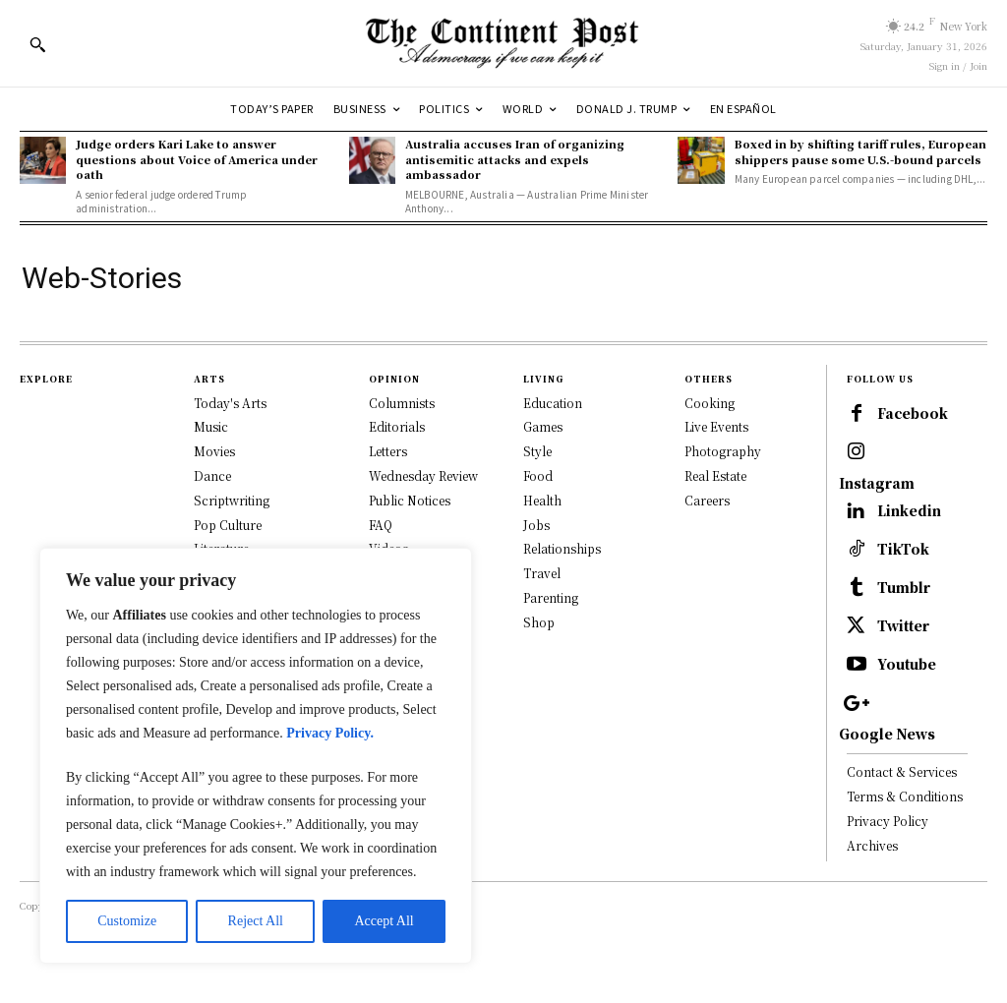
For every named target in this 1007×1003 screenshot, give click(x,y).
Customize (126, 921)
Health (542, 500)
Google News (887, 778)
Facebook (876, 448)
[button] (37, 44)
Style (537, 450)
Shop (539, 622)
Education (552, 402)
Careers (707, 500)
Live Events (716, 426)
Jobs (536, 524)
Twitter (907, 663)
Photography (722, 450)
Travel (542, 572)
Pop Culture (228, 524)
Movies (214, 450)
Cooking (709, 402)
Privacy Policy (887, 864)
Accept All (383, 921)
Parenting (550, 597)
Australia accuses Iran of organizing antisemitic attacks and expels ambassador (514, 159)
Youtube (910, 704)
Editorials (397, 426)
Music (211, 426)
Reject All (255, 921)
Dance (212, 475)
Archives (872, 888)
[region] (255, 756)
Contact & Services (902, 815)
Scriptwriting (231, 500)
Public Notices (409, 500)
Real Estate (715, 475)
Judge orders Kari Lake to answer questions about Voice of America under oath (197, 159)
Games (543, 426)
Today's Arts (230, 402)
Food (538, 475)
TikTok (906, 580)
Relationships (562, 548)
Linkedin (912, 539)
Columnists (402, 402)
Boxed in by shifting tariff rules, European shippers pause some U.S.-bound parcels (860, 151)
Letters (388, 450)
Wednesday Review (423, 475)
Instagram (877, 510)
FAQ (380, 524)
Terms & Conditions (905, 839)
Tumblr (907, 622)
